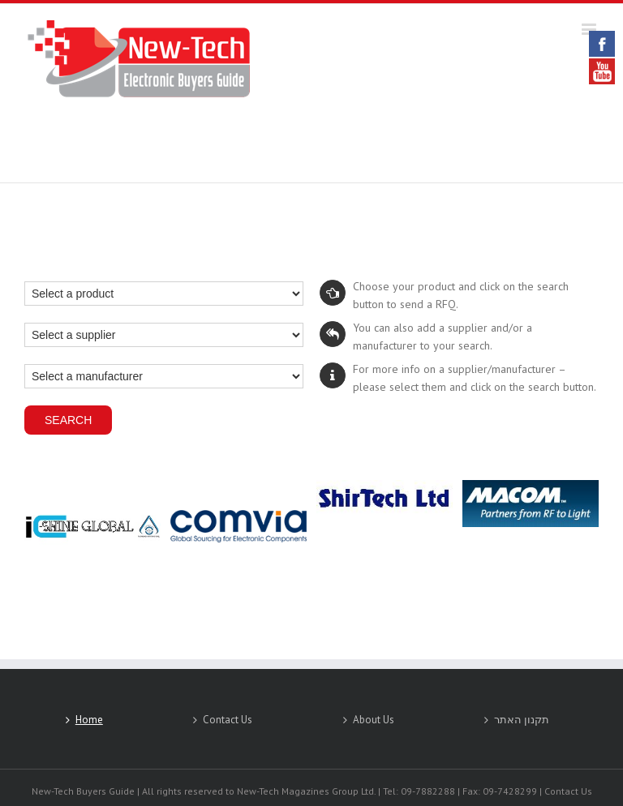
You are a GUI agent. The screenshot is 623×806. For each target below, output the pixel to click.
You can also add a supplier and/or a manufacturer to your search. (426, 336)
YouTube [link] (602, 71)
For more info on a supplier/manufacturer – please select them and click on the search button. (458, 378)
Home (89, 720)
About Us (373, 720)
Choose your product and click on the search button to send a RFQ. (444, 295)
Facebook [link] (602, 44)
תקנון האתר (521, 720)
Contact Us (227, 720)
